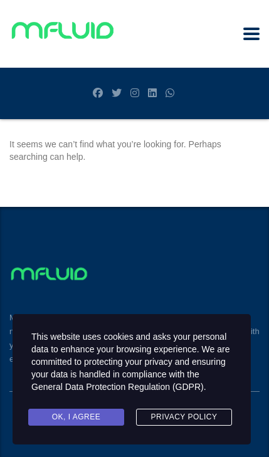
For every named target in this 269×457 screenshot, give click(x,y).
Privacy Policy (184, 416)
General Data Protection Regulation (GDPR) (117, 387)
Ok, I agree (76, 416)
